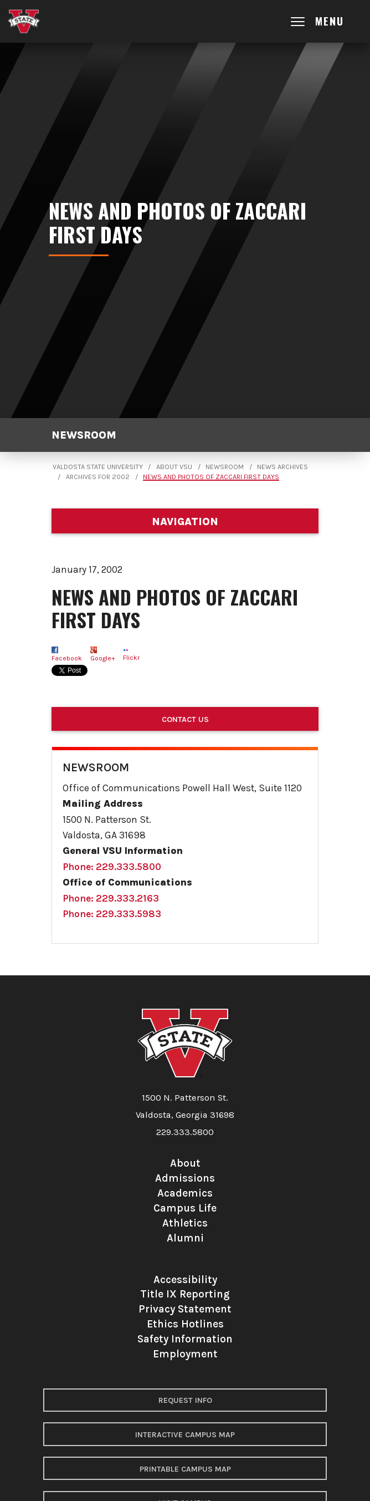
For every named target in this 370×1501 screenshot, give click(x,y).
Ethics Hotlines (185, 1324)
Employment (185, 1354)
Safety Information (185, 1339)
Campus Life (185, 1208)
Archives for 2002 (98, 477)
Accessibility (185, 1279)
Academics (185, 1193)
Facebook (67, 658)
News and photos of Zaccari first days (211, 477)
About (185, 1163)
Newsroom (84, 435)
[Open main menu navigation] (327, 21)
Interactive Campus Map (185, 1434)
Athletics (185, 1223)
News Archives (282, 467)
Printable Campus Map (185, 1469)
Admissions (185, 1178)
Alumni (185, 1238)
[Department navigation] (185, 520)
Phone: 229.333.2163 (111, 898)
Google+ (102, 658)
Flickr (131, 658)
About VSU (174, 467)
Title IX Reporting (185, 1294)
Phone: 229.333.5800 (112, 866)
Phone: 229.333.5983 (112, 913)
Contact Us (185, 719)
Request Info (185, 1400)
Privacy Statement (185, 1309)
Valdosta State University (98, 467)
